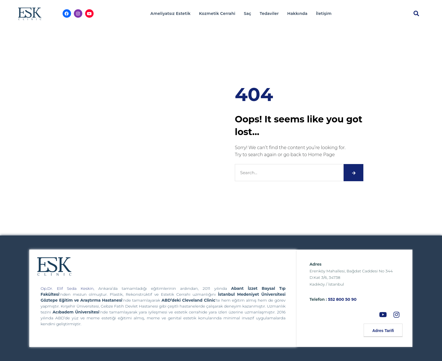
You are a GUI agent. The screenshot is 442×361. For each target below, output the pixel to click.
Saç (247, 13)
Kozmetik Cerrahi (217, 13)
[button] (416, 13)
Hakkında (297, 13)
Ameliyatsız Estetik (171, 13)
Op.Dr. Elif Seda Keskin (67, 288)
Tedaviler (269, 13)
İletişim (324, 13)
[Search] (353, 172)
